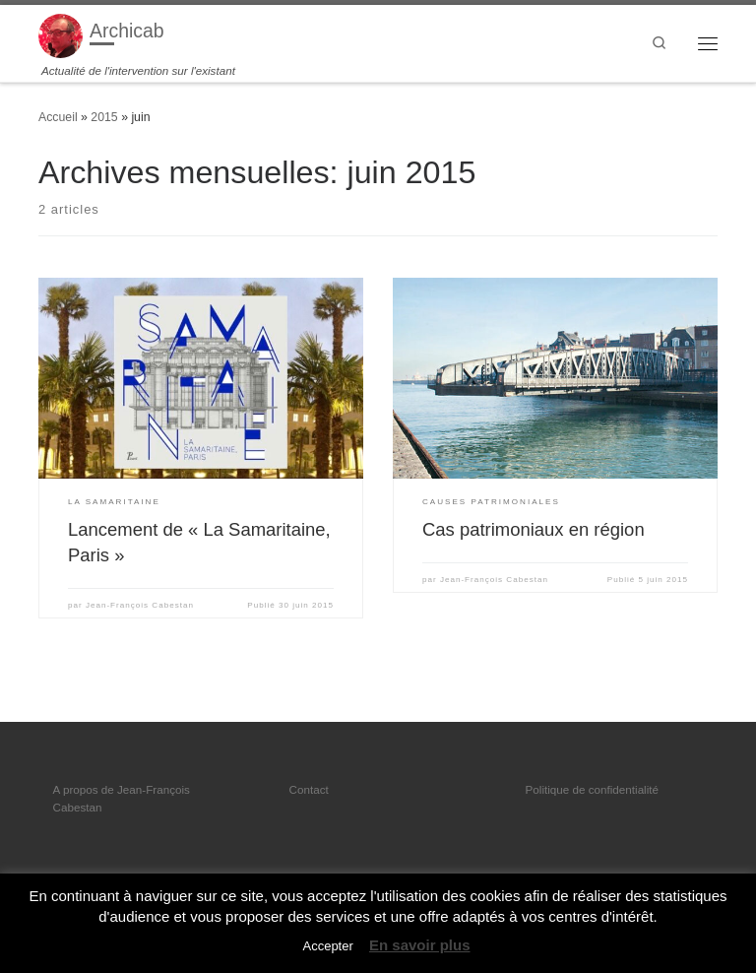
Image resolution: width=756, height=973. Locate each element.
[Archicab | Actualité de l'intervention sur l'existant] (60, 34)
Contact (309, 789)
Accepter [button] (327, 946)
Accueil (58, 117)
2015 (104, 117)
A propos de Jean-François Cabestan (121, 798)
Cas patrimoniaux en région (533, 529)
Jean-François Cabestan (140, 605)
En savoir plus (420, 945)
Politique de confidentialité (592, 789)
